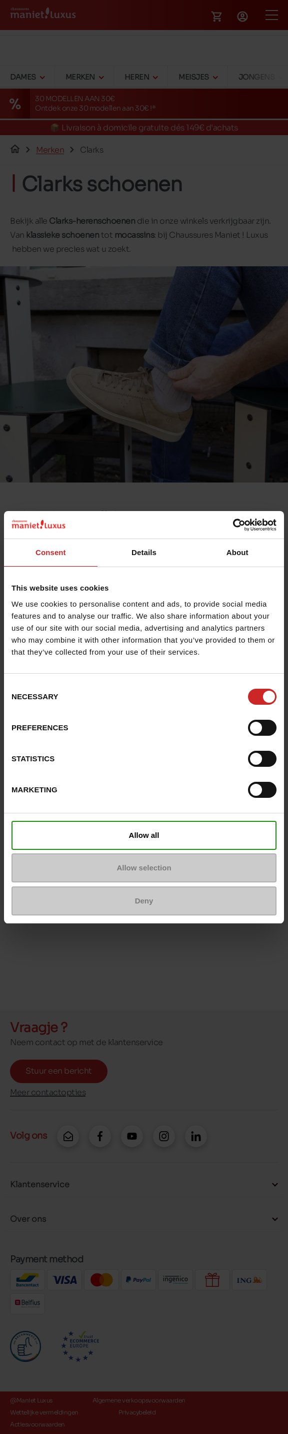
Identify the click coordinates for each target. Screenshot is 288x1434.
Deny (144, 900)
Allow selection (143, 867)
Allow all (144, 835)
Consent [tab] (51, 552)
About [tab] (237, 552)
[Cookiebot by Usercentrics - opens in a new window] (232, 525)
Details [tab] (144, 552)
